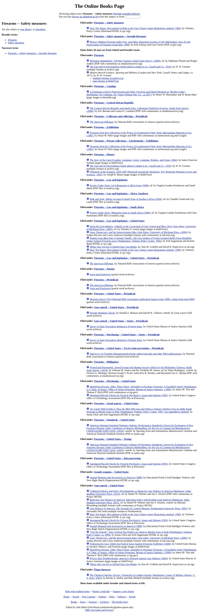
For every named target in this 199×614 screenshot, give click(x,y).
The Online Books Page (99, 6)
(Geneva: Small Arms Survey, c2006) (125, 61)
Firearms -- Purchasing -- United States (115, 381)
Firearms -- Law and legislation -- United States (119, 220)
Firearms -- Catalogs (105, 86)
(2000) (120, 212)
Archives (104, 602)
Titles (112, 596)
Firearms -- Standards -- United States (114, 420)
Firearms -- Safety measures (109, 22)
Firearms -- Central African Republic (114, 102)
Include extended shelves (126, 13)
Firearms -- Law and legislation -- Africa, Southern (121, 193)
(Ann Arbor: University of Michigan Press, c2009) (138, 232)
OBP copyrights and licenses (99, 610)
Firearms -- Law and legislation (110, 180)
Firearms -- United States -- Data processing (117, 458)
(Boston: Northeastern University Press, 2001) (138, 508)
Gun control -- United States (109, 485)
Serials (132, 596)
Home (66, 596)
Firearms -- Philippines (106, 362)
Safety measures (16, 42)
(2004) (126, 199)
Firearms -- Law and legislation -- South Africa (119, 207)
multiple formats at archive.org (108, 78)
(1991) (129, 395)
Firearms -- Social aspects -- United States (116, 403)
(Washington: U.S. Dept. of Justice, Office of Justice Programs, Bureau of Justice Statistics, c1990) (141, 388)
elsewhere (40, 29)
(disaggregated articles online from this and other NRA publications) (136, 353)
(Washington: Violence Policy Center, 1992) (139, 239)
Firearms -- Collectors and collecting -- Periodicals (121, 116)
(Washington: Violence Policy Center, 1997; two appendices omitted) (139, 410)
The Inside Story (120, 602)
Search (75, 596)
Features (93, 602)
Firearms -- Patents (104, 269)
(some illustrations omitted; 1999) (135, 28)
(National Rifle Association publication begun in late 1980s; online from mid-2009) (142, 299)
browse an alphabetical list (85, 16)
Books (74, 602)
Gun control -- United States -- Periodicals (116, 307)
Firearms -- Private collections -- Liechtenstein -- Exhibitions (126, 141)
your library (26, 29)
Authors (102, 596)
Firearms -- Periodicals (106, 279)
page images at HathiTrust (106, 81)
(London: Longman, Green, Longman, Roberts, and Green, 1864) (133, 160)
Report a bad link (101, 591)
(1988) (116, 477)
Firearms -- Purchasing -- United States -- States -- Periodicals (127, 334)
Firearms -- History (104, 154)
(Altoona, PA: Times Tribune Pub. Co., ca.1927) (136, 93)
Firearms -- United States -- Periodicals (115, 293)
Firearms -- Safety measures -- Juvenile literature (32, 53)
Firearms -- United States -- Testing (112, 439)
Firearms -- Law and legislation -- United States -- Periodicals (126, 258)
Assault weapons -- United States (111, 472)
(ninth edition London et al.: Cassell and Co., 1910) (130, 66)
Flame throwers (102, 569)
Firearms (12, 40)
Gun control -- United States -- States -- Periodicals (121, 321)
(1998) (119, 185)
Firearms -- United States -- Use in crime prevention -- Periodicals (129, 348)
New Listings (88, 596)
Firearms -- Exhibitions (106, 127)
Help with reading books (77, 591)
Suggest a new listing (123, 591)
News (83, 602)
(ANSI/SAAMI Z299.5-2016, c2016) (139, 428)
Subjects (122, 596)
